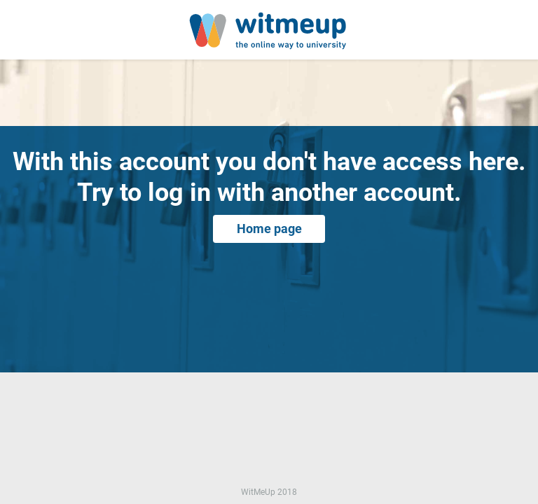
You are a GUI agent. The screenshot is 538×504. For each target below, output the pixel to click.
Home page (269, 228)
